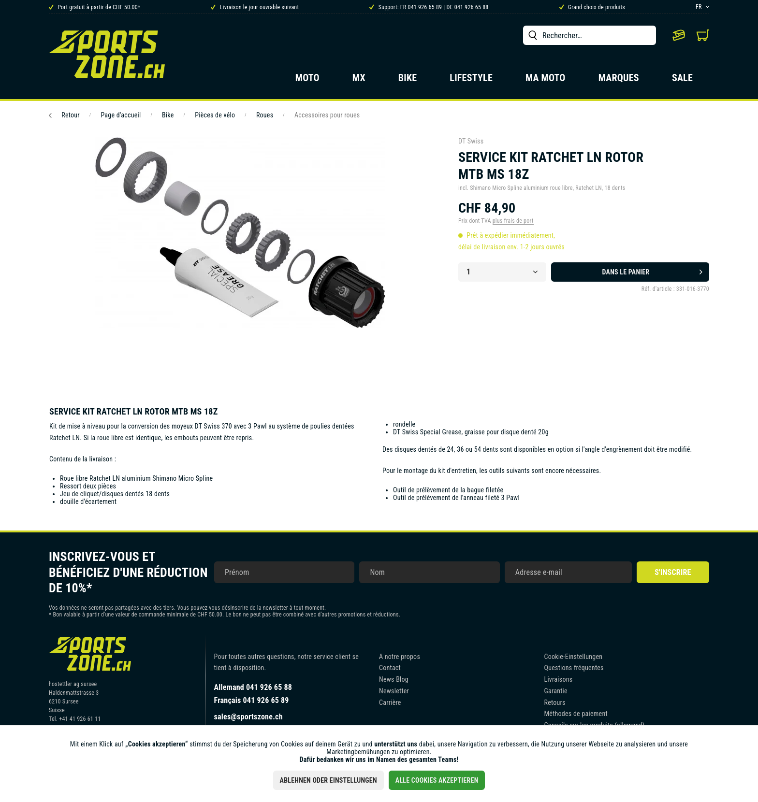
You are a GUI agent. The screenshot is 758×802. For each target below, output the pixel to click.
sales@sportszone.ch (248, 716)
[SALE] (682, 80)
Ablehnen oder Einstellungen (328, 780)
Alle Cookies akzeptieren (437, 780)
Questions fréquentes (574, 668)
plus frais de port (513, 220)
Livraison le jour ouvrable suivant (255, 7)
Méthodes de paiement (576, 713)
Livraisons (558, 679)
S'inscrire (673, 572)
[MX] (359, 80)
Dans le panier (652, 270)
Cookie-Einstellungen (573, 656)
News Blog (393, 679)
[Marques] (619, 80)
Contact (390, 668)
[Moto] (307, 80)
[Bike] (408, 80)
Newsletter (394, 691)
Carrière (390, 702)
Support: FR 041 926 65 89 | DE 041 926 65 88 (428, 7)
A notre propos (399, 656)
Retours (555, 702)
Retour (64, 115)
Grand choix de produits (592, 7)
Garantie (556, 691)
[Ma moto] (545, 80)
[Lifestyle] (471, 80)
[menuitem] (589, 35)
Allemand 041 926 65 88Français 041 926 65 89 (253, 694)
